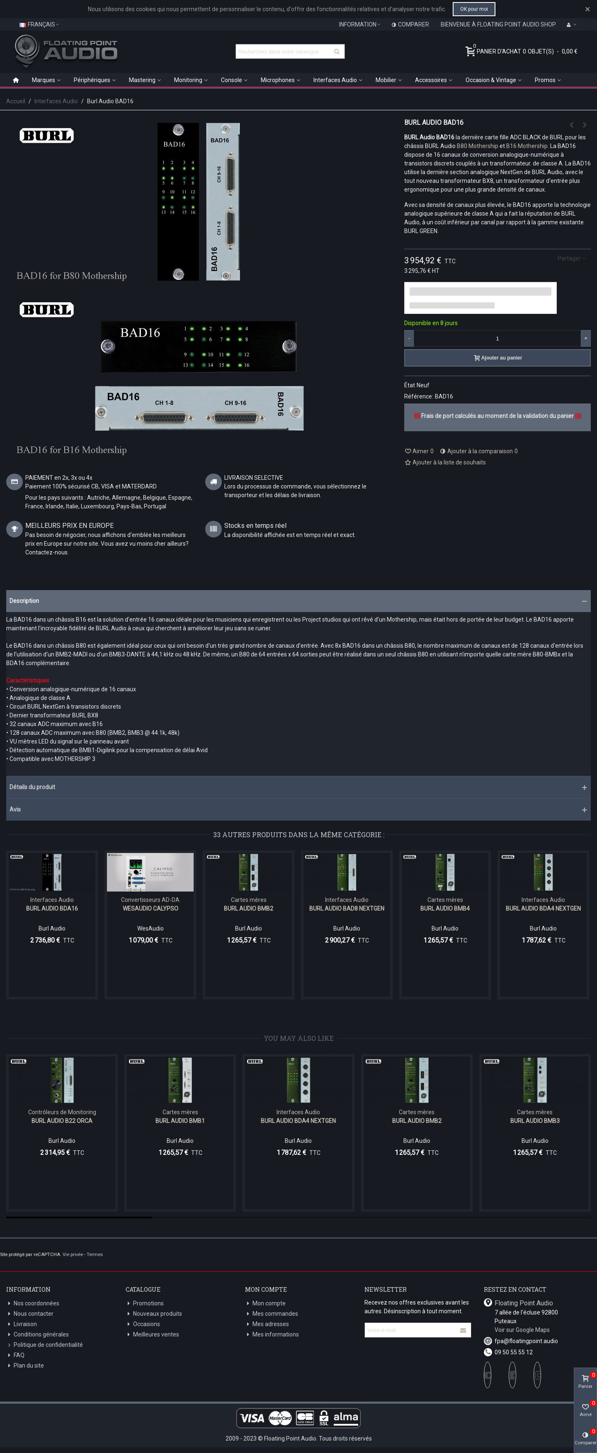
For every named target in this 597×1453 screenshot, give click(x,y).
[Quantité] (497, 338)
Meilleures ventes (152, 1334)
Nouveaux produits (154, 1314)
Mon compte (265, 1303)
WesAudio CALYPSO (150, 908)
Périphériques (92, 80)
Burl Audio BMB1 (180, 1121)
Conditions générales (37, 1334)
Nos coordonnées (32, 1303)
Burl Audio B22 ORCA (62, 1121)
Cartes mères (249, 900)
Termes (95, 1254)
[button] (298, 601)
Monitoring (188, 80)
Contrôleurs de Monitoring (62, 1112)
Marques (43, 80)
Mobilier (386, 80)
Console (231, 80)
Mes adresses (267, 1324)
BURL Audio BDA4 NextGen (543, 908)
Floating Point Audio (524, 1303)
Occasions (143, 1324)
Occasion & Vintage (491, 80)
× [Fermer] (587, 9)
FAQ (15, 1355)
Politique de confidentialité (44, 1345)
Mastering (142, 80)
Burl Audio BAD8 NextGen (346, 908)
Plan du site (25, 1365)
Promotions (145, 1303)
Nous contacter (29, 1314)
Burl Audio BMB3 (535, 1121)
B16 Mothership (527, 146)
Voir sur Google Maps (522, 1330)
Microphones (278, 80)
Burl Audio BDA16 (52, 908)
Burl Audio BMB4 (445, 908)
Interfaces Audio (335, 80)
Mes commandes (271, 1314)
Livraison (21, 1324)
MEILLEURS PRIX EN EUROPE (69, 526)
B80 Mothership (477, 146)
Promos (545, 80)
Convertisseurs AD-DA (150, 900)
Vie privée (73, 1254)
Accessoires (431, 80)
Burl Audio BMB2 (248, 908)
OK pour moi (474, 9)
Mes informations (272, 1334)
